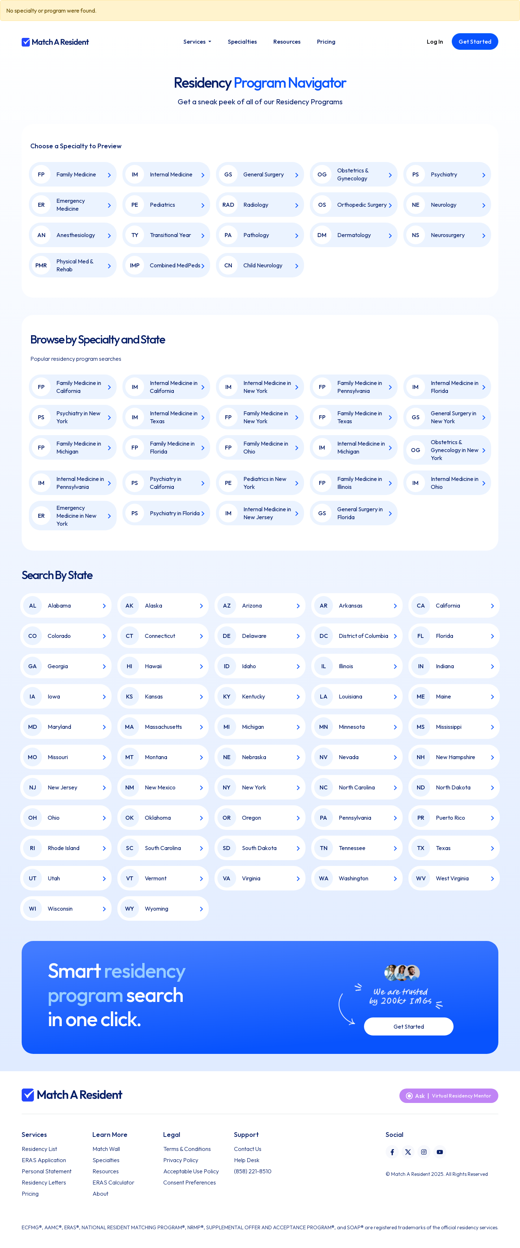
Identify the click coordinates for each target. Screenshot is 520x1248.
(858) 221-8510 (253, 1171)
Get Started (409, 1026)
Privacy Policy (180, 1160)
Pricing (30, 1193)
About (100, 1193)
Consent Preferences (189, 1182)
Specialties (106, 1160)
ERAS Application (44, 1160)
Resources (105, 1171)
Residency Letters (44, 1182)
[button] (197, 41)
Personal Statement (47, 1171)
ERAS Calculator (113, 1182)
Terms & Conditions (187, 1148)
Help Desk (246, 1160)
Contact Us (247, 1148)
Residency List (39, 1148)
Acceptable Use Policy (191, 1171)
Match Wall (106, 1148)
